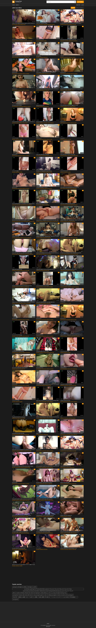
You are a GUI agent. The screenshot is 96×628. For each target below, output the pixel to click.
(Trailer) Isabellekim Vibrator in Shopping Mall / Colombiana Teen (48, 88)
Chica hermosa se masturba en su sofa (19, 39)
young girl (70, 595)
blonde (70, 188)
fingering (53, 24)
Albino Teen (38, 433)
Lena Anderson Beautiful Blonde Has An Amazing (69, 187)
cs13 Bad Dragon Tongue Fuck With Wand (19, 531)
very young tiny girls (38, 595)
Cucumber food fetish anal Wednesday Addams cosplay (22, 466)
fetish (75, 385)
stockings (50, 352)
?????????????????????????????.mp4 (42, 285)
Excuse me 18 (62, 72)
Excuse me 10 (38, 138)
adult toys (22, 24)
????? (61, 416)
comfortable (50, 286)
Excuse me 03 (14, 384)
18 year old (22, 467)
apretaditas (30, 40)
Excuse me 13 (14, 88)
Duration (81, 7)
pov (24, 24)
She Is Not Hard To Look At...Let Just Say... (67, 154)
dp (20, 40)
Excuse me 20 (62, 236)
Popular (73, 7)
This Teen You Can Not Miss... (65, 285)
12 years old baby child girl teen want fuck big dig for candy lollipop (31, 592)
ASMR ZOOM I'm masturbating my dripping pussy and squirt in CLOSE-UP (72, 433)
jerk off (49, 188)
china (70, 303)
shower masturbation (24, 221)
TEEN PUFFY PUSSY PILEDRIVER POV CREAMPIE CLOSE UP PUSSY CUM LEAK (23, 449)
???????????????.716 (63, 170)
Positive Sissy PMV (15, 236)
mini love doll (46, 106)
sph (50, 73)
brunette (20, 57)
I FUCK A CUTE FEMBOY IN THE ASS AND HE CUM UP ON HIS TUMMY (48, 252)
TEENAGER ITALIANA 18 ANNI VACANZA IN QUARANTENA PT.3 (23, 498)
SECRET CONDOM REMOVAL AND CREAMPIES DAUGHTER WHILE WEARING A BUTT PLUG (48, 416)
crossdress (62, 138)
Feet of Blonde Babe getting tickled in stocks (68, 269)
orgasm (28, 57)
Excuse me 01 (38, 449)
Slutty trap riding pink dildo (17, 269)
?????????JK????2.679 (40, 39)
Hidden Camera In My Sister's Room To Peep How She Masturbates (23, 302)
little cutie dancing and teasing (42, 203)
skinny (76, 155)
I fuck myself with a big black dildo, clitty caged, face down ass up (23, 121)
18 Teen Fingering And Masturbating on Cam (68, 548)
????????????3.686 (15, 170)
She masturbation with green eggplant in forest (69, 105)
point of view (73, 254)
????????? (62, 56)
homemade (47, 172)
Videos (18, 5)
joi (48, 73)
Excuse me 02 (14, 72)
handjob (49, 254)
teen (13, 24)
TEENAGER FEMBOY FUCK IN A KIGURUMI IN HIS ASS (45, 269)
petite (45, 434)
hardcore (47, 385)
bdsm (45, 57)
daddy (25, 586)
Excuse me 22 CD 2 (39, 367)
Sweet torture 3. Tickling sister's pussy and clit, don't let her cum (72, 334)
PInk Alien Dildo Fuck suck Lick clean (18, 548)
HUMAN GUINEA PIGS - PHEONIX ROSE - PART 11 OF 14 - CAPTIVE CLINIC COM (72, 220)
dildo (28, 270)
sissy (25, 237)
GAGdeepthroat (63, 367)
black (47, 434)
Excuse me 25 (14, 318)
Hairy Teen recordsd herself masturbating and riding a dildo (47, 400)
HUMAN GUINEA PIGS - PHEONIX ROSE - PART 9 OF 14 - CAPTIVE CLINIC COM (48, 236)
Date (77, 7)
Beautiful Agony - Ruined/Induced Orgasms (44, 482)
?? (73, 90)
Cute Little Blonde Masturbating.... (18, 351)
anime (19, 24)
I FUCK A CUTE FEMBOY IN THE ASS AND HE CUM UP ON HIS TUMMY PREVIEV (23, 23)
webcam (45, 24)
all (66, 595)
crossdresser (28, 237)
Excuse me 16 (14, 154)
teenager (16, 24)
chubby (45, 40)
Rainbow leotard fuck (40, 105)
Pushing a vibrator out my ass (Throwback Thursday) (22, 285)
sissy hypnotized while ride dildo (18, 433)
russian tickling (49, 221)
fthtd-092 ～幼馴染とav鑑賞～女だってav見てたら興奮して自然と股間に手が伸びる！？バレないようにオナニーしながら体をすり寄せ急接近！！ (45, 597)
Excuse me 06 (14, 482)
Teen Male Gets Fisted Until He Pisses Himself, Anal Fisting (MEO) (48, 384)
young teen (15, 599)
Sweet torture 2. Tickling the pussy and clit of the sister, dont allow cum (48, 220)
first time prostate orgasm (17, 105)
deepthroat (75, 368)
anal (50, 385)
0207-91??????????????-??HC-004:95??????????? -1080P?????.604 (23, 564)
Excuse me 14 (62, 121)
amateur (27, 73)
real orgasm (28, 303)
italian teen (27, 500)
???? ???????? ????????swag (17, 334)
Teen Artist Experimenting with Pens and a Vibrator (21, 515)
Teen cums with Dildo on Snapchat (42, 154)
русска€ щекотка (55, 221)
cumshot (28, 106)
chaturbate (49, 24)
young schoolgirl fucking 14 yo (59, 592)
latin (46, 90)
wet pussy (34, 221)
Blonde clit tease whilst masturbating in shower (21, 220)
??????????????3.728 (15, 400)
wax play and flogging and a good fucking (44, 170)
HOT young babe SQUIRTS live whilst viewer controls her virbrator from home (48, 466)
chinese (73, 57)
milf (64, 532)
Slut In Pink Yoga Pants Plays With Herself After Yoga (22, 252)
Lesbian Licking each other (65, 400)
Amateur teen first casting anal (66, 515)
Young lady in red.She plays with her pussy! (44, 498)
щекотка (78, 336)
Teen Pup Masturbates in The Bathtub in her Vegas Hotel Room (23, 203)
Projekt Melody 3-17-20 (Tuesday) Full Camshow (45, 515)
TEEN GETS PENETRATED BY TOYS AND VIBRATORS (45, 302)
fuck (47, 286)
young (14, 586)
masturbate (66, 40)
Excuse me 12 (62, 498)
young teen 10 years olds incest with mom (22, 595)
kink (76, 40)
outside (70, 106)
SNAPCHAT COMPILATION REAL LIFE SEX (67, 203)
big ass (13, 57)
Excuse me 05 (38, 318)
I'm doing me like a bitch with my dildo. (43, 531)
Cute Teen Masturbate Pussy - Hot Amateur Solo (21, 56)
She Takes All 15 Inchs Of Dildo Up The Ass (68, 39)
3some (45, 286)
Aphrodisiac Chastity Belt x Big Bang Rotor (20, 367)
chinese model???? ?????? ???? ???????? (43, 121)
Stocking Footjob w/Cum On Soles (42, 351)
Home (13, 5)
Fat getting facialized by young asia (18, 416)
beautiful (48, 500)
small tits (64, 188)
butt (23, 122)
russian (52, 500)
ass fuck (74, 24)
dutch (75, 122)
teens (59, 595)
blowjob (65, 368)
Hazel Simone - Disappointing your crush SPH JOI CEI (46, 72)
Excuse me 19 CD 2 (39, 334)
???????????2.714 (15, 138)
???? (72, 90)
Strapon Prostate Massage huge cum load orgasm (69, 531)
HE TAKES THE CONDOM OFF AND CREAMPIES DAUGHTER (70, 252)
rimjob (24, 418)
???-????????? (62, 302)
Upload (80, 1)
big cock (13, 106)
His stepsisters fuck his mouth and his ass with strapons (70, 23)
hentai (68, 24)
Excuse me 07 (14, 187)
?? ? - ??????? (38, 548)
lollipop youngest (52, 595)
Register (78, 5)
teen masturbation (28, 204)
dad (14, 592)
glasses (52, 122)
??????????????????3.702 (64, 351)
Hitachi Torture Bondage (64, 482)
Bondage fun (38, 56)
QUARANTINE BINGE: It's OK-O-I (42, 187)
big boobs (45, 122)
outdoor (73, 106)
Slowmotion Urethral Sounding (66, 384)
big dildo (27, 532)
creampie (51, 418)
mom (49, 592)
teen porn (48, 626)
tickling (45, 221)
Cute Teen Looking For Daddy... (42, 23)
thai (68, 106)
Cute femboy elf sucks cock (65, 466)
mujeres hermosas (24, 40)
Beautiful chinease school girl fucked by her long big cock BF (71, 88)
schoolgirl (66, 90)
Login (82, 5)
